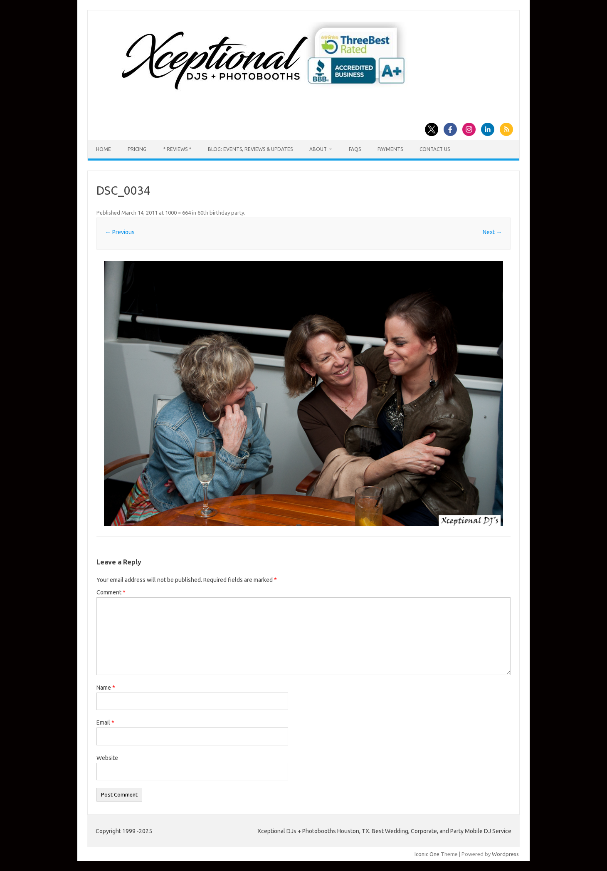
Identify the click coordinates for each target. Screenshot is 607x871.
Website (107, 758)
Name (105, 687)
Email (105, 722)
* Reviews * (177, 149)
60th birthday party (220, 212)
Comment (111, 592)
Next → (492, 232)
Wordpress (505, 854)
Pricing (137, 149)
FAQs (355, 149)
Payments (390, 149)
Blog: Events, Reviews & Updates (250, 149)
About (318, 149)
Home (103, 149)
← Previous (120, 232)
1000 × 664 (178, 212)
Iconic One (427, 854)
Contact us (434, 149)
